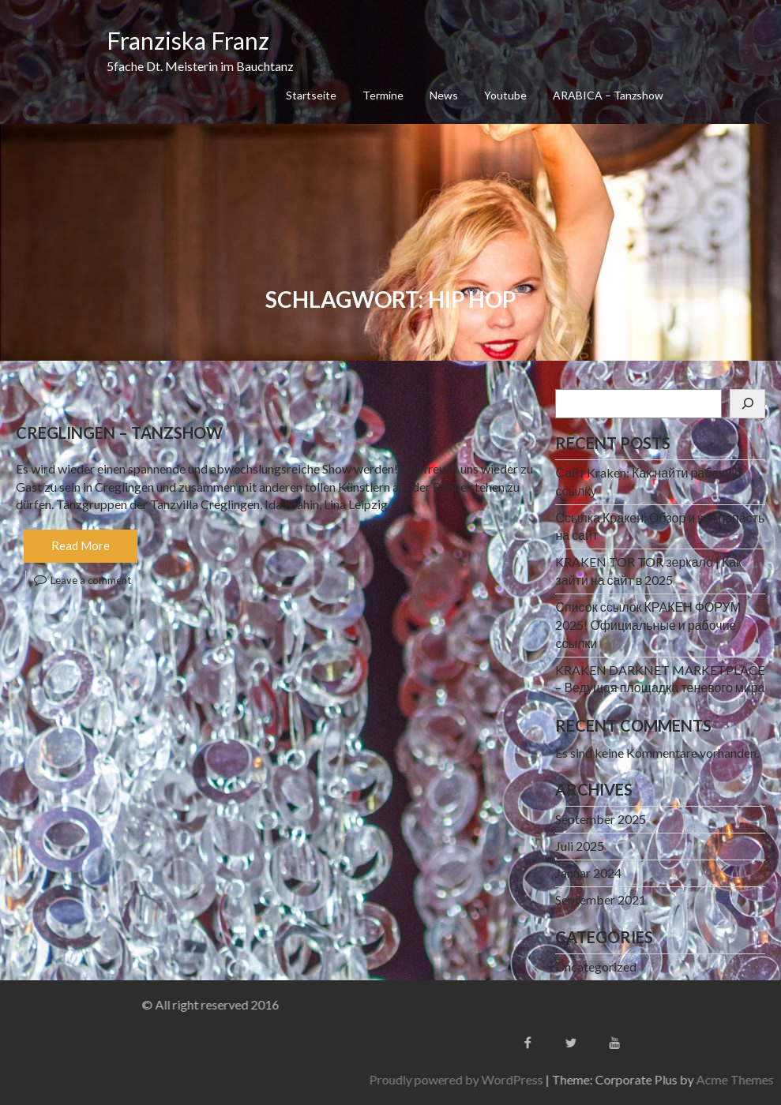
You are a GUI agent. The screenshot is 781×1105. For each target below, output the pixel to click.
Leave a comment (91, 580)
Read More (80, 545)
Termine (383, 95)
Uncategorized (595, 966)
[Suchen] (747, 403)
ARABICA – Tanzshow (608, 95)
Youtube (505, 95)
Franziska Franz (188, 40)
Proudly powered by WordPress (571, 1079)
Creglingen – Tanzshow (119, 432)
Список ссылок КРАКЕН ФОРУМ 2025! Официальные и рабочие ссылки (648, 624)
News (444, 95)
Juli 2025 (579, 845)
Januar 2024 (588, 872)
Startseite (311, 95)
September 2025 (600, 818)
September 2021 (600, 899)
